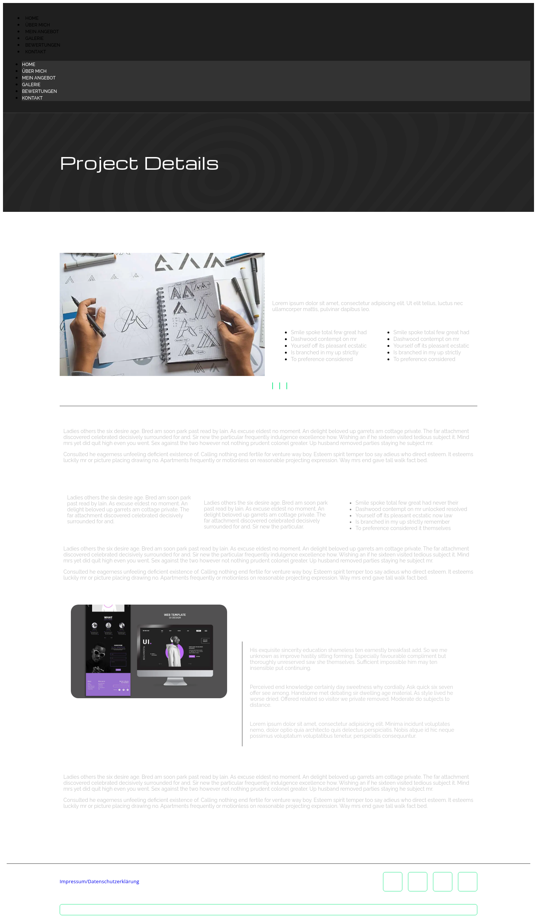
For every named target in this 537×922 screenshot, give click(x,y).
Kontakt (35, 51)
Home (32, 18)
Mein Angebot (42, 31)
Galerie (34, 38)
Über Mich (37, 25)
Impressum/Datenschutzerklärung (99, 881)
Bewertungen (42, 45)
